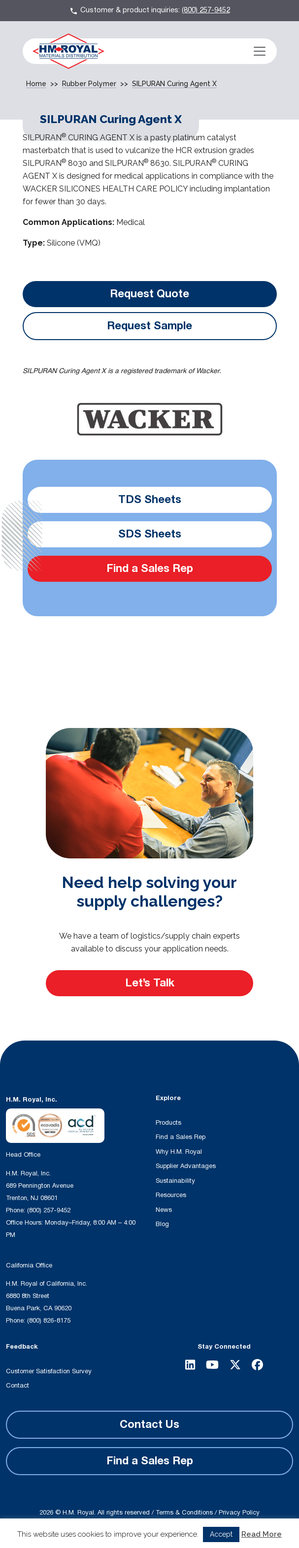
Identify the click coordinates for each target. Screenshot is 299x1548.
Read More (261, 1534)
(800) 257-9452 (206, 10)
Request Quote (149, 294)
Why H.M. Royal (179, 1152)
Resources (171, 1195)
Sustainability (175, 1181)
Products (168, 1123)
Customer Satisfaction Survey (49, 1371)
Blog (162, 1224)
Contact (17, 1385)
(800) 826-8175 (48, 1321)
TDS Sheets (149, 499)
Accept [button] (221, 1534)
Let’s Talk (149, 983)
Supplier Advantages (186, 1166)
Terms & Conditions (184, 1512)
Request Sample (149, 326)
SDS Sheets (149, 534)
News (164, 1210)
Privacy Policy (239, 1512)
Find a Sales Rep (149, 568)
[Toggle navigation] (259, 51)
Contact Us (149, 1424)
